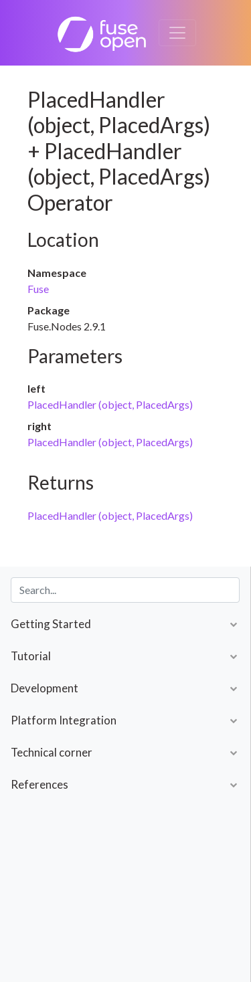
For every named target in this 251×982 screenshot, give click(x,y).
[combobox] (125, 590)
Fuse (38, 288)
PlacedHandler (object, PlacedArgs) (110, 404)
